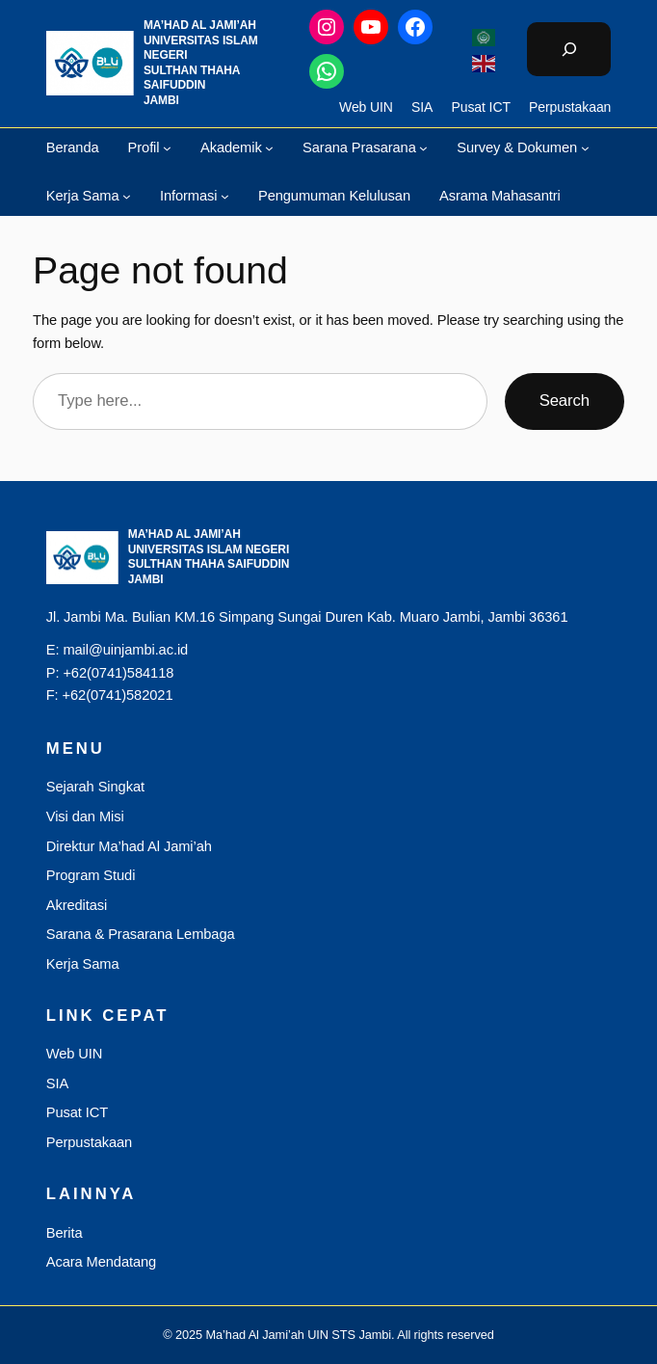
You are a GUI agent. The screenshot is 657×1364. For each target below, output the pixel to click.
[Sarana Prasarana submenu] (423, 147)
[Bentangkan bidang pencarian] (569, 49)
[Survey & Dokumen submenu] (585, 147)
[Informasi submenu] (225, 196)
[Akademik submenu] (269, 147)
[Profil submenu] (167, 147)
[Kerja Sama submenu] (126, 196)
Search (564, 400)
